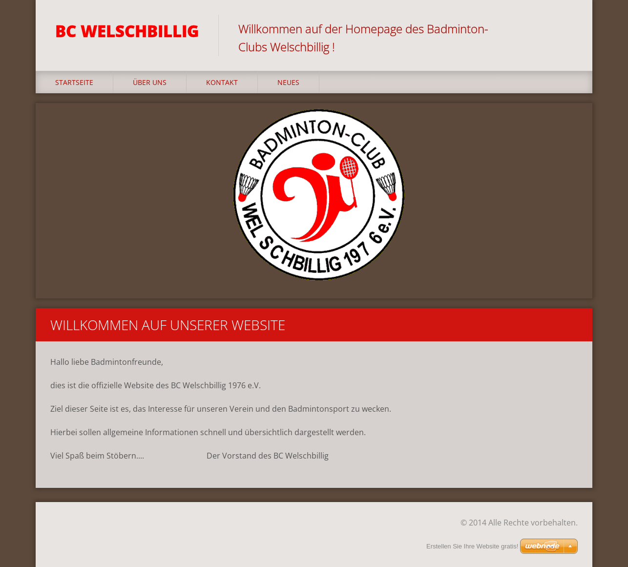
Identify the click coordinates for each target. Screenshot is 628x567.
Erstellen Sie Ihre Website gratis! (472, 546)
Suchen (567, 28)
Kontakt (222, 82)
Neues (288, 82)
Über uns (150, 82)
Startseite (74, 82)
